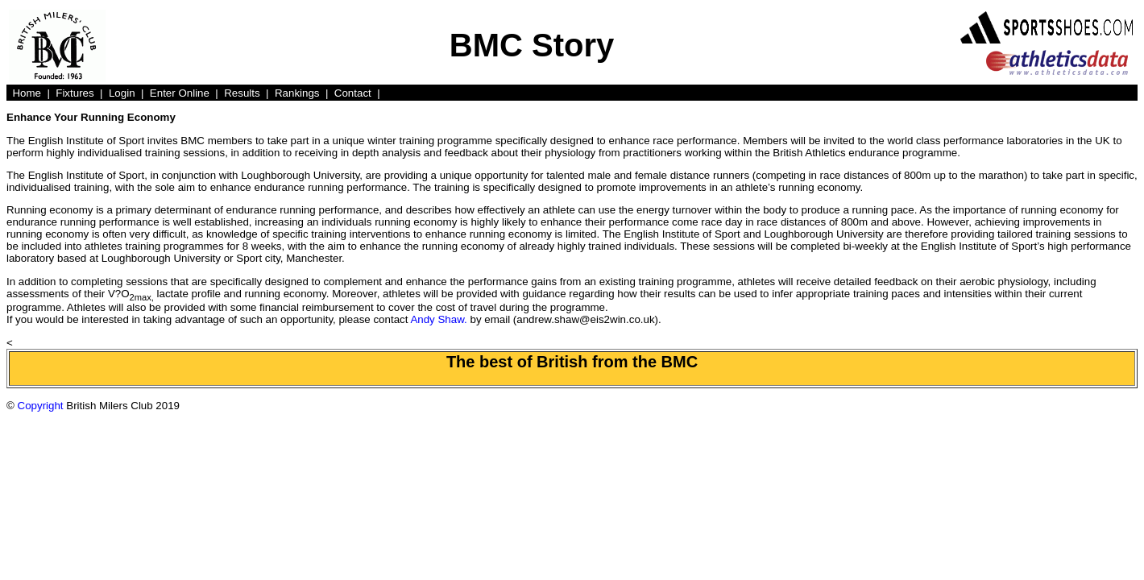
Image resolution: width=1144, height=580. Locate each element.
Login (122, 93)
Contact (352, 93)
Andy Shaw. (438, 319)
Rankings (297, 93)
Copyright (41, 406)
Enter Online (179, 93)
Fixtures (74, 93)
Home (26, 93)
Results (241, 93)
